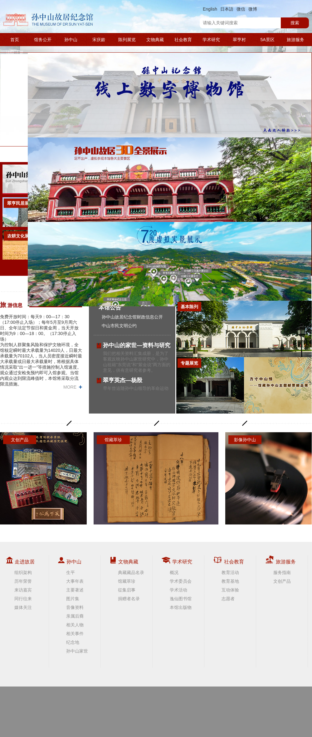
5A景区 (267, 39)
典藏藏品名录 (131, 572)
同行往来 (23, 598)
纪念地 (72, 642)
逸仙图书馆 (181, 598)
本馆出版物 (181, 607)
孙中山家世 (77, 650)
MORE (69, 387)
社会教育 (183, 39)
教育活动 (230, 572)
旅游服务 (295, 39)
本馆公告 (110, 307)
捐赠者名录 (129, 598)
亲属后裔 (75, 616)
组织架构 (23, 572)
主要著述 (75, 589)
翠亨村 (239, 39)
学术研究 (211, 39)
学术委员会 (181, 581)
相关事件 (75, 633)
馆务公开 (42, 39)
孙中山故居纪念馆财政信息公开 (132, 316)
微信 (240, 9)
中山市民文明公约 (119, 325)
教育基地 (230, 581)
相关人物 (75, 624)
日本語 (226, 9)
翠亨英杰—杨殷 (122, 380)
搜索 (294, 22)
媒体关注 (23, 607)
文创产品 (282, 581)
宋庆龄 (98, 39)
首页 (14, 39)
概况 (174, 572)
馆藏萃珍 (126, 581)
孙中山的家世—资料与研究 (136, 345)
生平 (70, 572)
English (210, 9)
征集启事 (126, 589)
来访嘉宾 (23, 589)
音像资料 (75, 607)
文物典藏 (155, 39)
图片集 (72, 598)
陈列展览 (127, 39)
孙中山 (70, 39)
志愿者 (228, 598)
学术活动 (178, 589)
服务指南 (282, 572)
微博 (252, 9)
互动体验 (230, 589)
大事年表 (75, 581)
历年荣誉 (23, 581)
